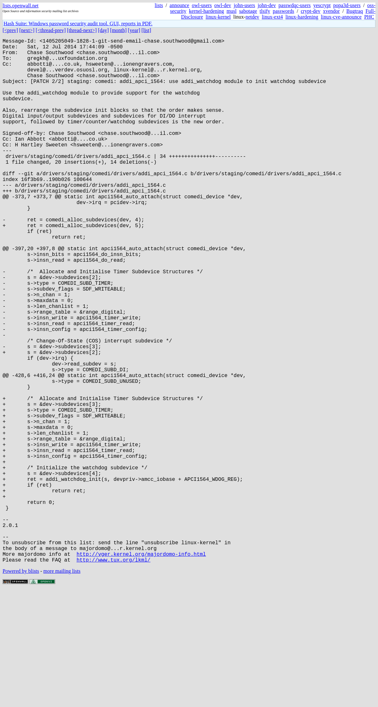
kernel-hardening (206, 11)
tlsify (265, 11)
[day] (103, 30)
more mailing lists (62, 687)
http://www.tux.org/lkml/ (113, 676)
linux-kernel (218, 17)
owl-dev (222, 5)
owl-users (202, 5)
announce (179, 5)
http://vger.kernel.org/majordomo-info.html (141, 669)
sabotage (248, 11)
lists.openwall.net (21, 5)
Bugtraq (354, 11)
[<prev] (10, 30)
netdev (252, 17)
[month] (118, 30)
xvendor (331, 11)
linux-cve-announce (341, 17)
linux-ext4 (272, 17)
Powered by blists (21, 687)
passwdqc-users (295, 5)
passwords (283, 11)
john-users (244, 5)
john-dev (267, 5)
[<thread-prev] (50, 30)
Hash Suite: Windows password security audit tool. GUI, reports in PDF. (78, 23)
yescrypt (322, 5)
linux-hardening (302, 17)
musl (231, 11)
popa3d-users (346, 5)
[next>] (26, 30)
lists (159, 5)
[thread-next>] (82, 30)
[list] (146, 30)
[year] (134, 30)
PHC (369, 17)
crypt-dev (310, 11)
